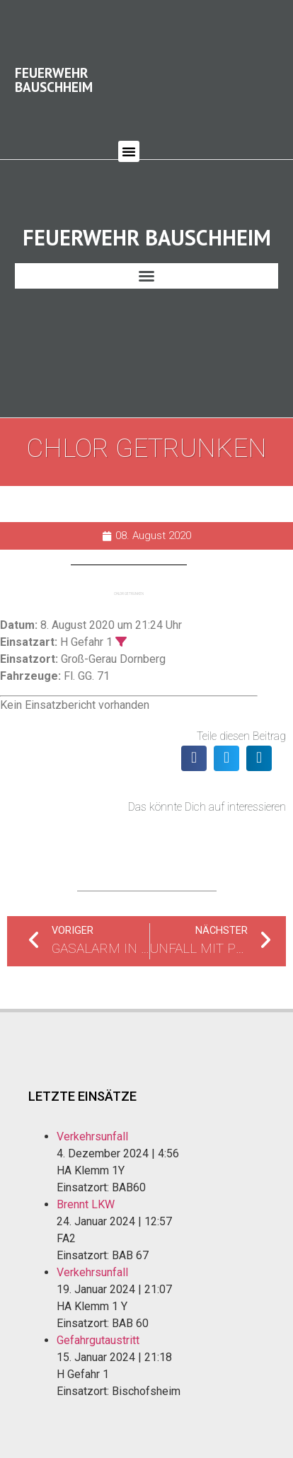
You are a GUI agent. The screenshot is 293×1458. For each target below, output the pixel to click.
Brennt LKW (86, 1184)
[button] (128, 141)
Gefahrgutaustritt (98, 1319)
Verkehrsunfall (92, 1116)
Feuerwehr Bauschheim (54, 69)
